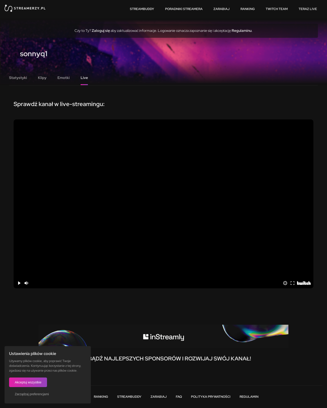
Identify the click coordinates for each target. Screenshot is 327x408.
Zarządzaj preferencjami (32, 394)
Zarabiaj (221, 9)
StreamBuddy (142, 9)
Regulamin (249, 397)
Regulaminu (242, 30)
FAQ (179, 397)
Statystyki (18, 77)
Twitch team (277, 9)
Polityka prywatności (210, 397)
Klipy (42, 77)
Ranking (247, 9)
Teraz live (308, 9)
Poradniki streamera (184, 9)
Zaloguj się (101, 30)
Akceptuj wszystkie (28, 382)
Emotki (63, 77)
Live (84, 77)
